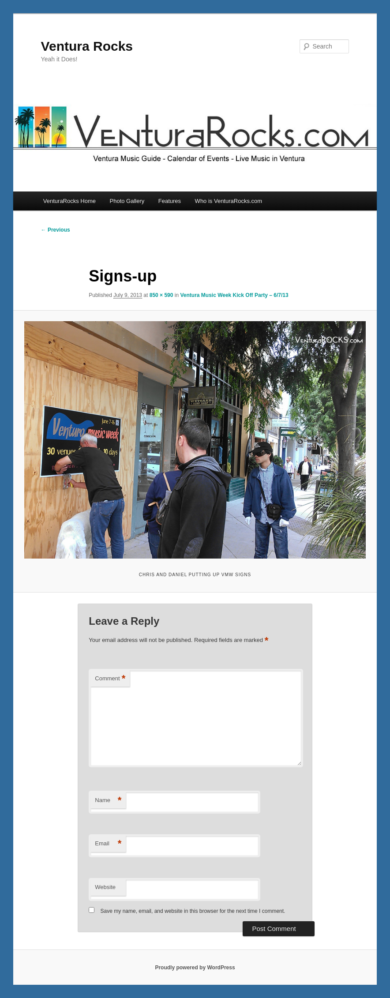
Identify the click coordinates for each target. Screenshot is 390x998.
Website (105, 887)
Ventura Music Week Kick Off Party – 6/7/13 (234, 295)
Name (108, 800)
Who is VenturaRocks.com (228, 201)
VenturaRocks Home (69, 201)
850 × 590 (161, 295)
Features (169, 201)
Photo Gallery (127, 201)
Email (108, 843)
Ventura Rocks (87, 46)
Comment (110, 678)
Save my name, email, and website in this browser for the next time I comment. (193, 911)
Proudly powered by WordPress (195, 967)
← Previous (55, 230)
